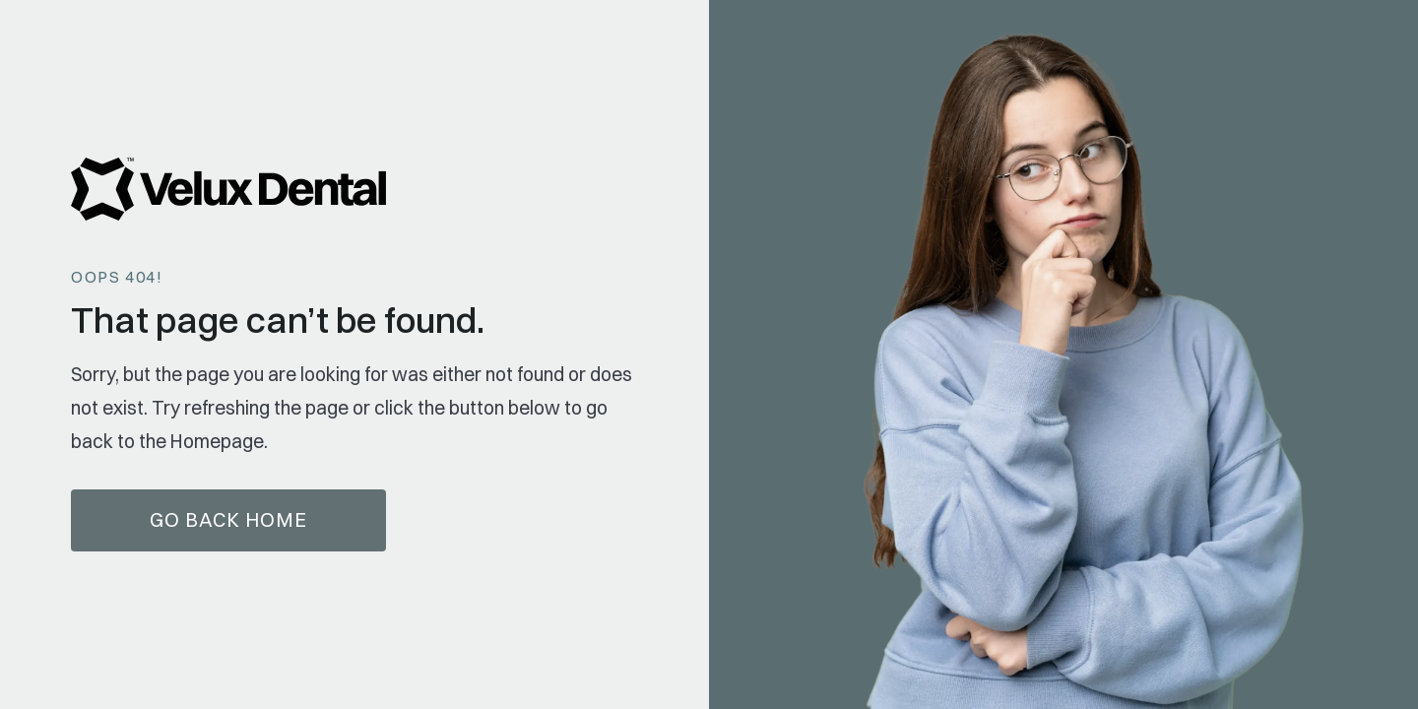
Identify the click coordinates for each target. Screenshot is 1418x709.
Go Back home (228, 519)
